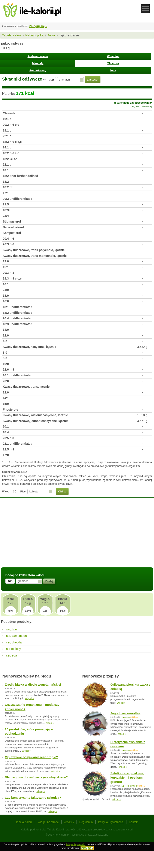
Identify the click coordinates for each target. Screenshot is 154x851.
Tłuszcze (113, 63)
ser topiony (13, 649)
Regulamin (86, 822)
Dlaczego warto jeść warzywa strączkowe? (36, 777)
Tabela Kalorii (11, 35)
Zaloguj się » (38, 26)
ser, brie (11, 629)
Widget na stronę (48, 822)
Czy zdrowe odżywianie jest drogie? (31, 757)
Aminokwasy (37, 70)
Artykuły (69, 822)
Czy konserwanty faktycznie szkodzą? (33, 797)
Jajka (51, 35)
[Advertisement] (77, 535)
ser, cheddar (14, 642)
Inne (113, 70)
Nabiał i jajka (34, 35)
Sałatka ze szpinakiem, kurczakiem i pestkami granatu (127, 778)
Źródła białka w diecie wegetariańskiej (33, 684)
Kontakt (133, 822)
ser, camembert (16, 635)
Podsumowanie (37, 56)
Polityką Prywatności (75, 844)
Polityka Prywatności (111, 822)
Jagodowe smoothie (125, 713)
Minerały (37, 63)
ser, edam (12, 655)
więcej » (29, 698)
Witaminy (113, 56)
